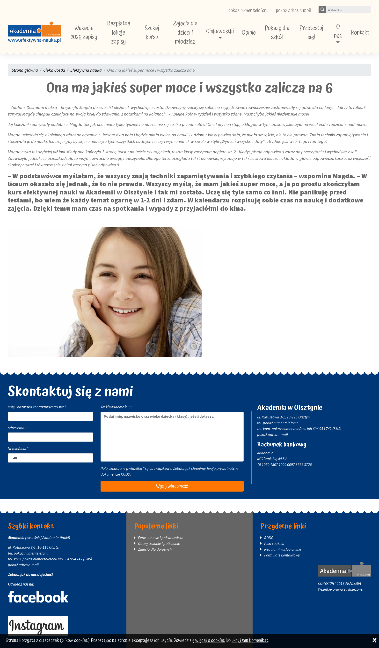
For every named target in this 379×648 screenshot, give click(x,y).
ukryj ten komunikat (250, 640)
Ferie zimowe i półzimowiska (160, 537)
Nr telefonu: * (18, 448)
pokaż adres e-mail (293, 11)
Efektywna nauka (86, 70)
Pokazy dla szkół (277, 32)
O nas (338, 31)
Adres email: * (18, 427)
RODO (125, 474)
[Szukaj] (322, 9)
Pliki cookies (274, 543)
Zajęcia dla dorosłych (155, 549)
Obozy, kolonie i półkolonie (159, 543)
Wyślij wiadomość (172, 486)
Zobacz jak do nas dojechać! (30, 574)
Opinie (249, 33)
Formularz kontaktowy (282, 555)
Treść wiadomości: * (116, 406)
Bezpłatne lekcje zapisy (118, 33)
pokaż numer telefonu (248, 11)
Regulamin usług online (282, 549)
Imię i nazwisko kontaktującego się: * (37, 406)
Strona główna (25, 70)
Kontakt (360, 33)
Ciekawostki (220, 31)
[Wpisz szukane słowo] (348, 9)
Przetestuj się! (311, 32)
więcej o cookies (210, 640)
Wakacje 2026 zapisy (84, 32)
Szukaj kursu (152, 32)
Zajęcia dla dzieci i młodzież (185, 33)
